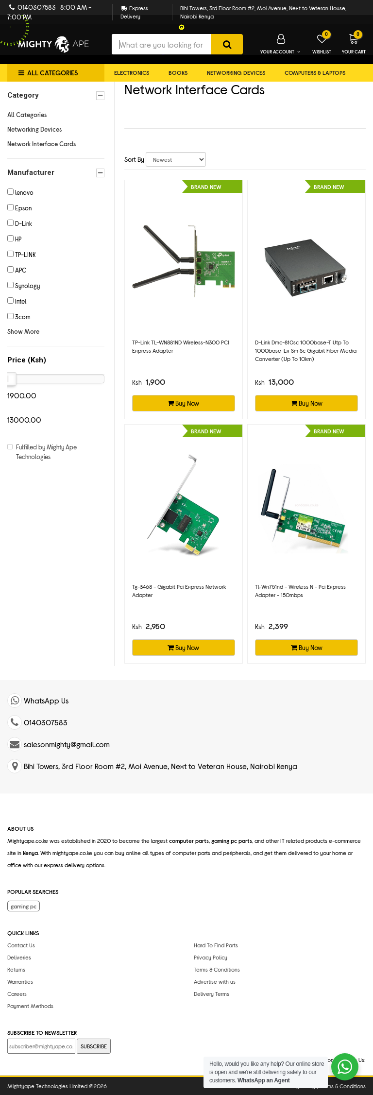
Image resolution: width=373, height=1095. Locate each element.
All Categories (27, 115)
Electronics (131, 72)
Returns (16, 969)
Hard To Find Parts (216, 944)
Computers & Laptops (315, 72)
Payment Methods (30, 1005)
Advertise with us (215, 981)
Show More (23, 331)
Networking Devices (236, 72)
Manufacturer (55, 173)
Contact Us (21, 944)
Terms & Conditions (217, 969)
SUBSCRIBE (94, 1046)
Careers (17, 993)
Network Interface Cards (41, 144)
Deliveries (19, 957)
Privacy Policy (210, 957)
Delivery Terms (211, 993)
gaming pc (23, 906)
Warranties (20, 981)
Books (178, 72)
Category (55, 95)
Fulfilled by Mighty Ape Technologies (46, 452)
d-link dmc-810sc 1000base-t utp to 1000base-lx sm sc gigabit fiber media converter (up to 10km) (305, 350)
